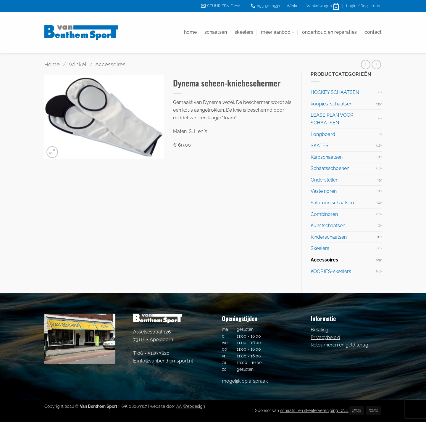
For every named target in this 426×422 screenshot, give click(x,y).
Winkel (293, 6)
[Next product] (365, 64)
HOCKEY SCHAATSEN (335, 92)
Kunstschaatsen (328, 225)
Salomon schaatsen (332, 203)
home (190, 32)
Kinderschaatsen (329, 237)
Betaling (319, 330)
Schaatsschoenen (330, 168)
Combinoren (324, 214)
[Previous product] (376, 64)
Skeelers (320, 248)
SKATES (319, 145)
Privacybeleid (325, 337)
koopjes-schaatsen (331, 104)
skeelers (244, 32)
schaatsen (215, 32)
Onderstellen (324, 180)
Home (52, 64)
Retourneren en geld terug (339, 345)
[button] (323, 5)
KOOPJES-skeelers (331, 271)
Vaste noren (324, 191)
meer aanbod (277, 32)
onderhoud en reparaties (329, 32)
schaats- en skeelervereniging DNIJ (314, 410)
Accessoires (110, 64)
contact (373, 32)
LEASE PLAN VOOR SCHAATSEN (332, 119)
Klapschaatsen (327, 157)
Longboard (323, 134)
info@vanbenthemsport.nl (165, 361)
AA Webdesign (190, 406)
